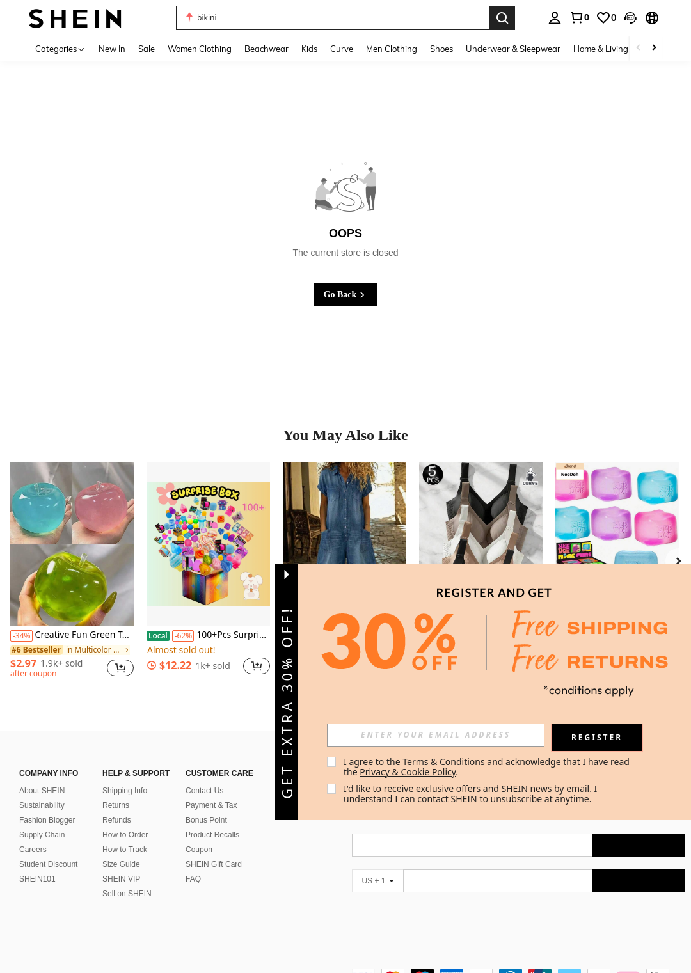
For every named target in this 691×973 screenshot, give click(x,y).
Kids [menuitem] (309, 49)
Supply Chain (42, 819)
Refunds (116, 804)
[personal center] (554, 18)
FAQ (193, 863)
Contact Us (204, 775)
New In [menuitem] (112, 49)
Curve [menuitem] (341, 49)
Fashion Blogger (47, 804)
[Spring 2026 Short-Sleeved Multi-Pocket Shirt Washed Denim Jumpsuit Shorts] (344, 544)
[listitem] (72, 575)
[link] (579, 17)
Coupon (199, 834)
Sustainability (42, 790)
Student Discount (48, 848)
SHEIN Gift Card (214, 848)
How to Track (124, 834)
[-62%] (183, 636)
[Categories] (60, 48)
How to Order (125, 819)
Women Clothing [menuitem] (200, 49)
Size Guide (121, 848)
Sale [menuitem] (146, 49)
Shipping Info (124, 775)
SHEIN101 (37, 863)
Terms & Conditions (443, 761)
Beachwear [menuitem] (266, 49)
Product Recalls (212, 819)
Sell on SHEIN (127, 878)
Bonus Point (206, 804)
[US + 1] (377, 865)
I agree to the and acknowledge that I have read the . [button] (488, 766)
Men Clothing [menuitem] (391, 49)
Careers (33, 834)
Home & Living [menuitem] (600, 49)
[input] (435, 735)
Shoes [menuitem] (441, 49)
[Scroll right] (653, 48)
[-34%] (21, 636)
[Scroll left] (638, 48)
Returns (115, 790)
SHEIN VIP (121, 863)
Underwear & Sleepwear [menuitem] (513, 49)
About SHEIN (42, 775)
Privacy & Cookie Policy (408, 772)
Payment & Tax (211, 790)
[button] (332, 18)
